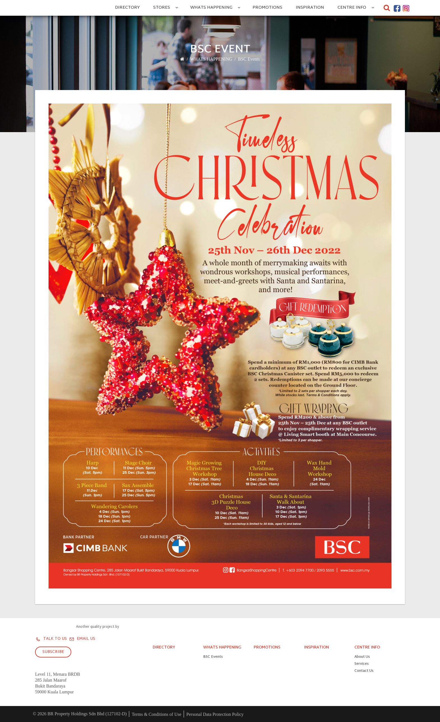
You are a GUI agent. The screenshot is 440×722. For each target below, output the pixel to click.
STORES (161, 8)
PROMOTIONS (267, 8)
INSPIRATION (310, 8)
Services (361, 664)
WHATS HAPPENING (211, 8)
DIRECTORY (127, 8)
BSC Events (249, 59)
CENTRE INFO (352, 8)
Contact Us (363, 671)
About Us (362, 657)
